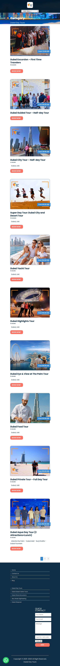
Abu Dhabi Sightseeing (19, 599)
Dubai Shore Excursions (19, 595)
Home (14, 570)
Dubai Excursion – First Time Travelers (26, 61)
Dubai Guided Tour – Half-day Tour (29, 112)
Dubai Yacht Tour (20, 268)
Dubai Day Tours (17, 588)
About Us (15, 577)
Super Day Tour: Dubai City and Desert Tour (27, 214)
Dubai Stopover (17, 602)
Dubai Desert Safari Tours (20, 592)
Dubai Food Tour (19, 426)
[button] (4, 661)
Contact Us (15, 573)
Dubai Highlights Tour (22, 321)
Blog (13, 580)
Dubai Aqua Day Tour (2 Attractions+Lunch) (23, 534)
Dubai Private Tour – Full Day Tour (29, 479)
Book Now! (16, 71)
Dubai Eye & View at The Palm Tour (29, 373)
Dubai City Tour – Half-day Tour (27, 159)
